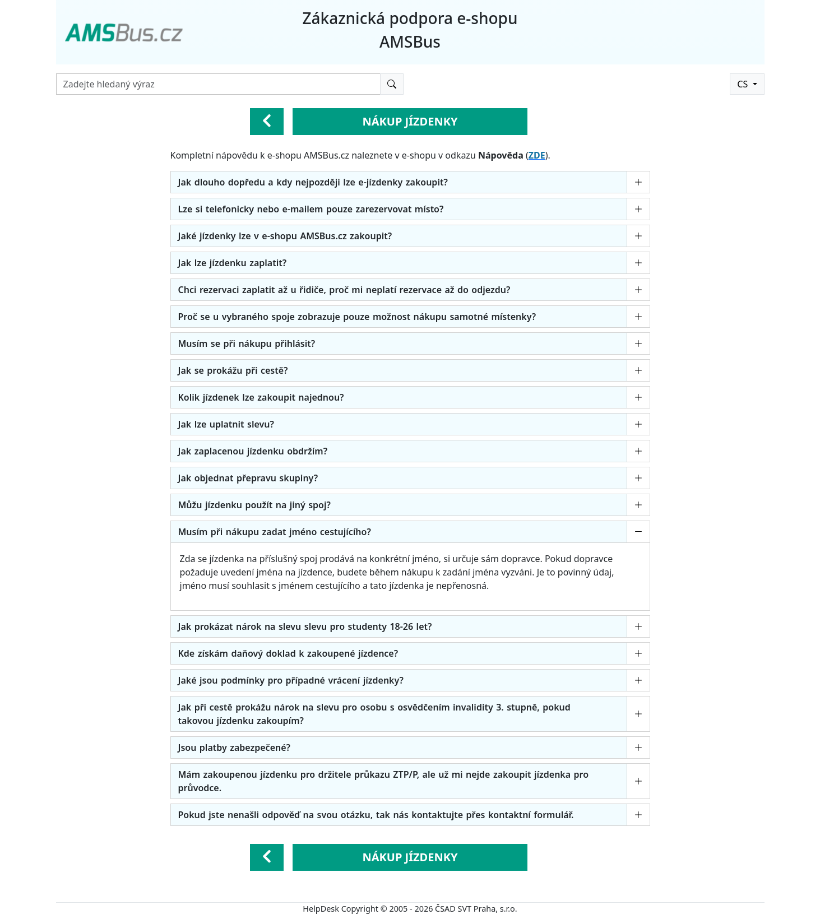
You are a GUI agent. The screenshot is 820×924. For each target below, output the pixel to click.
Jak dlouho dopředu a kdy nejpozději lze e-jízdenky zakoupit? (313, 182)
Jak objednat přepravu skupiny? (248, 478)
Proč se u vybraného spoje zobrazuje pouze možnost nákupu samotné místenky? (357, 316)
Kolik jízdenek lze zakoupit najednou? (261, 397)
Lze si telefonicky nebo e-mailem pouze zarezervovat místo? (311, 209)
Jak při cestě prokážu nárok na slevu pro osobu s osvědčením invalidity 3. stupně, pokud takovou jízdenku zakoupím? (374, 714)
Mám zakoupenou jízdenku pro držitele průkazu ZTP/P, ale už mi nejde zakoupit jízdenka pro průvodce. (383, 781)
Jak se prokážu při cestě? (233, 370)
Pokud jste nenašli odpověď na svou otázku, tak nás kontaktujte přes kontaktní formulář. (376, 815)
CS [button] (743, 84)
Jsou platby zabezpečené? (234, 747)
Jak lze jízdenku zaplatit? (232, 263)
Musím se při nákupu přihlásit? (247, 343)
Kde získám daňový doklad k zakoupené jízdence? (288, 653)
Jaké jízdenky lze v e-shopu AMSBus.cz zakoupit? (285, 236)
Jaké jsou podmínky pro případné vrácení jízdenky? (291, 680)
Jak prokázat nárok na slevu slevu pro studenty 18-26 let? (305, 626)
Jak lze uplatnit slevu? (226, 424)
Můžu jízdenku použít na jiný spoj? (254, 505)
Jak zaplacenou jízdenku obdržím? (253, 451)
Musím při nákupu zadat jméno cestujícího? (274, 532)
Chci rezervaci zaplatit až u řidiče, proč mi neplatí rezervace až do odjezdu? (344, 290)
